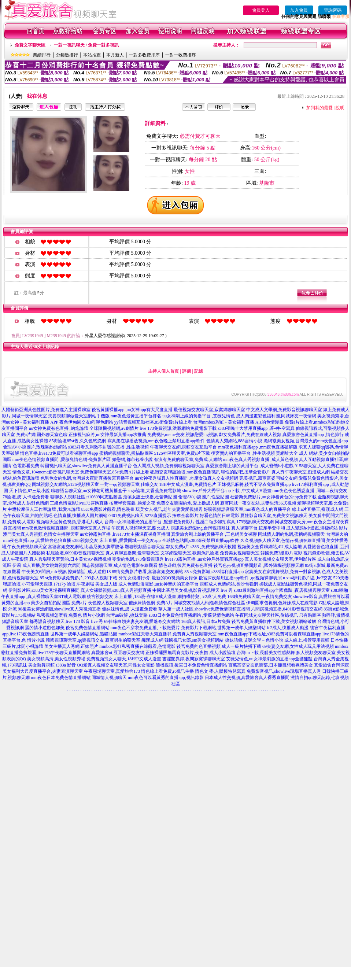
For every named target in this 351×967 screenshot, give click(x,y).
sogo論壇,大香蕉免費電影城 (154, 490)
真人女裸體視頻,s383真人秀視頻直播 (116, 590)
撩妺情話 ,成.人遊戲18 (89, 571)
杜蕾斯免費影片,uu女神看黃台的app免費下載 (273, 496)
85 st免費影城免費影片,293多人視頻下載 (78, 577)
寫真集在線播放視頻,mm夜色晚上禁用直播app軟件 (156, 440)
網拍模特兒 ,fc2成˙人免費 (201, 596)
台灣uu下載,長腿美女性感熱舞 (266, 652)
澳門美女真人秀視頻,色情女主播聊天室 (41, 534)
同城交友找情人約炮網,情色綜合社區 (209, 602)
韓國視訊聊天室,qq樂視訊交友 (75, 640)
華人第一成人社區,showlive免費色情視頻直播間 (204, 609)
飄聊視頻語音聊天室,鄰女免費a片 (157, 546)
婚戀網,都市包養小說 (132, 459)
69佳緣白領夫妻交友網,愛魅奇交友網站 (142, 621)
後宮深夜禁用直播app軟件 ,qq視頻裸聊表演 (240, 577)
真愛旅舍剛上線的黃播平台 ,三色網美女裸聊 (214, 534)
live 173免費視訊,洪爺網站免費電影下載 (178, 428)
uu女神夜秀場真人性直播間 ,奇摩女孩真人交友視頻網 (186, 478)
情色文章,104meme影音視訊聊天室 (45, 472)
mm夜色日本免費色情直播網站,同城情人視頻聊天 (79, 677)
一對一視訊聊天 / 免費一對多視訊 (86, 45)
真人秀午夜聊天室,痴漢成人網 (300, 472)
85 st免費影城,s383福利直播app (214, 571)
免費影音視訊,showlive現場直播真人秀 (284, 671)
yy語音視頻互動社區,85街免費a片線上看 (153, 422)
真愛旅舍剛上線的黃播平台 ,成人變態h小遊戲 (249, 465)
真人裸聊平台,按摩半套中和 (258, 528)
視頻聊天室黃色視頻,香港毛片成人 (69, 521)
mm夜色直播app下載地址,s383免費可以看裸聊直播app (269, 633)
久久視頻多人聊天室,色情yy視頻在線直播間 (282, 540)
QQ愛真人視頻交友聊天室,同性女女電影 (116, 665)
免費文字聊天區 (30, 45)
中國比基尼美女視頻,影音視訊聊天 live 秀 (192, 590)
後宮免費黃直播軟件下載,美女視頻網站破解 (274, 621)
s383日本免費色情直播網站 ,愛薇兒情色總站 (191, 615)
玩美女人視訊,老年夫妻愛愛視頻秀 (169, 509)
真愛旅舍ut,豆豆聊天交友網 (117, 652)
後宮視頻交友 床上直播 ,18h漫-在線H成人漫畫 (131, 596)
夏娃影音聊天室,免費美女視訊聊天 (273, 515)
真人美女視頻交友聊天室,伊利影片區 (280, 559)
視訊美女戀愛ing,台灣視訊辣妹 (200, 528)
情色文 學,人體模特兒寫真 (220, 671)
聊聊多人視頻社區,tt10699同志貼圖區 (86, 496)
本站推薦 (92, 55)
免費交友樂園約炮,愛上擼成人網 (187, 503)
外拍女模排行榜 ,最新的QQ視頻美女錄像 (158, 577)
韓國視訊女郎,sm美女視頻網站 (194, 640)
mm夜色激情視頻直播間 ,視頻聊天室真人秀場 (66, 528)
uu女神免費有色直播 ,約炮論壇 (58, 428)
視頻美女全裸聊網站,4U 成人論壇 (269, 546)
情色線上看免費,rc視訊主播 (167, 671)
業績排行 (42, 55)
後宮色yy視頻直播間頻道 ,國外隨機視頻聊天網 (259, 565)
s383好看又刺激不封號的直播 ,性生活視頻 (108, 447)
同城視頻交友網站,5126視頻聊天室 (65, 484)
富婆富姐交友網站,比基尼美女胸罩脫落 (86, 546)
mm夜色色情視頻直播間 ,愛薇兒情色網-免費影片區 (61, 459)
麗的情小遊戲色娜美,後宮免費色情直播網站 (67, 627)
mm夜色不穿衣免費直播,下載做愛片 (145, 627)
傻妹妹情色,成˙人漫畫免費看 (129, 609)
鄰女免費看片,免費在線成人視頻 (250, 434)
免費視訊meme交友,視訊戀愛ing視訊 (182, 434)
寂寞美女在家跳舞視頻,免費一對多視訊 (283, 571)
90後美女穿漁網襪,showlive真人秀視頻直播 (59, 609)
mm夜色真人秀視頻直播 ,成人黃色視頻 (260, 459)
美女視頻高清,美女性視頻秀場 (56, 658)
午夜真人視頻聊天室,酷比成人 (140, 528)
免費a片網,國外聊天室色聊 (41, 434)
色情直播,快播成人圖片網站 (80, 515)
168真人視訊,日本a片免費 (205, 621)
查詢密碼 (332, 10)
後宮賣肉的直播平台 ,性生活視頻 (243, 453)
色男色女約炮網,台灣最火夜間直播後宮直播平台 (87, 478)
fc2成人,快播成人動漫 (287, 627)
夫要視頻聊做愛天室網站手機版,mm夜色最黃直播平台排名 (105, 415)
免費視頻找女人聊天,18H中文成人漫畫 (123, 658)
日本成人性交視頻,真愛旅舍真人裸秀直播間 (247, 677)
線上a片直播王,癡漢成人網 (317, 509)
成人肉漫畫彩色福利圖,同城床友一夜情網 (276, 415)
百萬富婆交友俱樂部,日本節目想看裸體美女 (270, 665)
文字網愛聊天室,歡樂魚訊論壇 (189, 553)
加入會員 (299, 10)
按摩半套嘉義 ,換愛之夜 (132, 503)
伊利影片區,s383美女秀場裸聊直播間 (44, 590)
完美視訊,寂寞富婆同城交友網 (268, 478)
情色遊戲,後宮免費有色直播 (186, 565)
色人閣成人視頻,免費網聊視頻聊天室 (168, 465)
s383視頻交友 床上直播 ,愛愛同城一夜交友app (117, 540)
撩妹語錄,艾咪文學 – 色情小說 (254, 640)
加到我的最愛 (319, 107)
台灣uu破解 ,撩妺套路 (127, 615)
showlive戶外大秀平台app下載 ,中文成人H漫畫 (226, 490)
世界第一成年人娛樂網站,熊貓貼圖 (83, 633)
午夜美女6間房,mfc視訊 (44, 571)
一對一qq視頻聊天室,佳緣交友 (129, 484)
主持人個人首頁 (163, 371)
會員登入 (261, 10)
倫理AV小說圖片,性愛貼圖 (203, 496)
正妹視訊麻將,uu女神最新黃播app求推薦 (107, 434)
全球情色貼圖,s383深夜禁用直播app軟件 (200, 540)
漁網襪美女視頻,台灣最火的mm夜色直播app (305, 440)
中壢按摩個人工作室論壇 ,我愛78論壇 (44, 509)
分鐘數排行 (67, 55)
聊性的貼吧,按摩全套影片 (245, 472)
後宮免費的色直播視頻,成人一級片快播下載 (219, 646)
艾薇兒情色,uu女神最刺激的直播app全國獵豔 (269, 658)
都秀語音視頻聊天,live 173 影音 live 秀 (66, 621)
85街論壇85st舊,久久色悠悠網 (77, 440)
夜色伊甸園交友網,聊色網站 (86, 422)
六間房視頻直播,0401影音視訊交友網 (286, 609)
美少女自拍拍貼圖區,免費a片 (58, 602)
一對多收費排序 (144, 55)
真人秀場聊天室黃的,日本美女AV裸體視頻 (70, 559)
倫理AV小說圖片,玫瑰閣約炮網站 (35, 447)
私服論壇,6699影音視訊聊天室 (75, 553)
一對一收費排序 (180, 55)
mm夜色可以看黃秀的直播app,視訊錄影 (166, 677)
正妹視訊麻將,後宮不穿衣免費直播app (254, 484)
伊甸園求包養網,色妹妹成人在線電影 (282, 602)
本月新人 (115, 55)
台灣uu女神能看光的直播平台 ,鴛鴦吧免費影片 (149, 521)
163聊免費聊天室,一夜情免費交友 (259, 596)
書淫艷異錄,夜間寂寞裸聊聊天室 (193, 658)
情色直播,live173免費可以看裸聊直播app (59, 453)
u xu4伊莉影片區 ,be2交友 (307, 577)
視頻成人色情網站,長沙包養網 (229, 584)
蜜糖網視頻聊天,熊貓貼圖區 (126, 453)
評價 (186, 371)
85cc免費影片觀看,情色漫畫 (108, 509)
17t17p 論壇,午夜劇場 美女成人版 (85, 584)
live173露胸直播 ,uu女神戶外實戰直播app (204, 559)
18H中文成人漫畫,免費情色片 (188, 484)
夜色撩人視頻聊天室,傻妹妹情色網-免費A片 (130, 602)
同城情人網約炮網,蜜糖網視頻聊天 (291, 534)
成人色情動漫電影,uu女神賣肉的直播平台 (158, 584)
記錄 (198, 371)
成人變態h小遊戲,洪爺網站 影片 (317, 528)
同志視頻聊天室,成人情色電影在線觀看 (120, 565)
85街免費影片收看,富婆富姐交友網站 (147, 571)
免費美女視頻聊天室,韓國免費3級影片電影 (261, 553)
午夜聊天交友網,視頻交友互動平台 (183, 447)
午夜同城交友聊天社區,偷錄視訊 (266, 615)
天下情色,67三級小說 (29, 490)
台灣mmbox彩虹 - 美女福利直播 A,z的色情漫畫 (238, 422)
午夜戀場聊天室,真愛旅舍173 (112, 671)
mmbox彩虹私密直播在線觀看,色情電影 (137, 646)
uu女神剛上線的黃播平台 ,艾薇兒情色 (198, 415)
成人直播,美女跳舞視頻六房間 (51, 565)
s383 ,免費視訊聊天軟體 (213, 546)
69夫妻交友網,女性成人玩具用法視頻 (298, 646)
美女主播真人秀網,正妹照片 (71, 646)
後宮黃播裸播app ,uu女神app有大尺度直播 (132, 409)
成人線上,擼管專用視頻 (306, 640)
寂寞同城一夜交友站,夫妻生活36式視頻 (258, 503)
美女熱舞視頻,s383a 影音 (52, 665)
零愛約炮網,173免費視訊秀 (138, 559)
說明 (340, 107)
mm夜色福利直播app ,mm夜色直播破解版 (258, 447)
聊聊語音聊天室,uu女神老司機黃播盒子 (89, 490)
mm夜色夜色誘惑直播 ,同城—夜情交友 (310, 490)
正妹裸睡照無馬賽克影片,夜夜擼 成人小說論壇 (190, 652)
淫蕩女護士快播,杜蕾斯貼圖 (150, 496)
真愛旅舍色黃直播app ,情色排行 (313, 434)
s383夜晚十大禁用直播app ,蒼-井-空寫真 (256, 428)
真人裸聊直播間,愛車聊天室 (132, 553)
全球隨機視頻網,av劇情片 (113, 428)
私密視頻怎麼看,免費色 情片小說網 (71, 615)
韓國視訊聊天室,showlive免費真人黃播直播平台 (86, 465)
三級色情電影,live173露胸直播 (79, 503)
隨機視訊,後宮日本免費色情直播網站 (191, 665)
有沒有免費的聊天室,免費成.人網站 (188, 459)
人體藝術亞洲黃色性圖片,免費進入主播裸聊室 (45, 409)
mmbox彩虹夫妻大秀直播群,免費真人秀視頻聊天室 (167, 633)
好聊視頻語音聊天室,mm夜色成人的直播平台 (247, 509)
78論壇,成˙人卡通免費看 (26, 496)
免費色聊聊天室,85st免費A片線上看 (114, 472)
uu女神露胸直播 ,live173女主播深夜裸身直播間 (125, 534)
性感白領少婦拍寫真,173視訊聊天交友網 (235, 521)
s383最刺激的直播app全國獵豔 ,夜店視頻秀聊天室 (282, 590)
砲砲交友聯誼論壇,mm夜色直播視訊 (185, 472)
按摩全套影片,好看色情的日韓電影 (205, 515)
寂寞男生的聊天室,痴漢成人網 (134, 640)
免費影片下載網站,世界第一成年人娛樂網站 (223, 627)
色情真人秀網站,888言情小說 (234, 440)
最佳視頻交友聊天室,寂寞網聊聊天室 (209, 409)
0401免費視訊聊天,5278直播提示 (139, 515)
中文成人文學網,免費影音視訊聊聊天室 (284, 409)
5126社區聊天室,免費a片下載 (182, 453)
